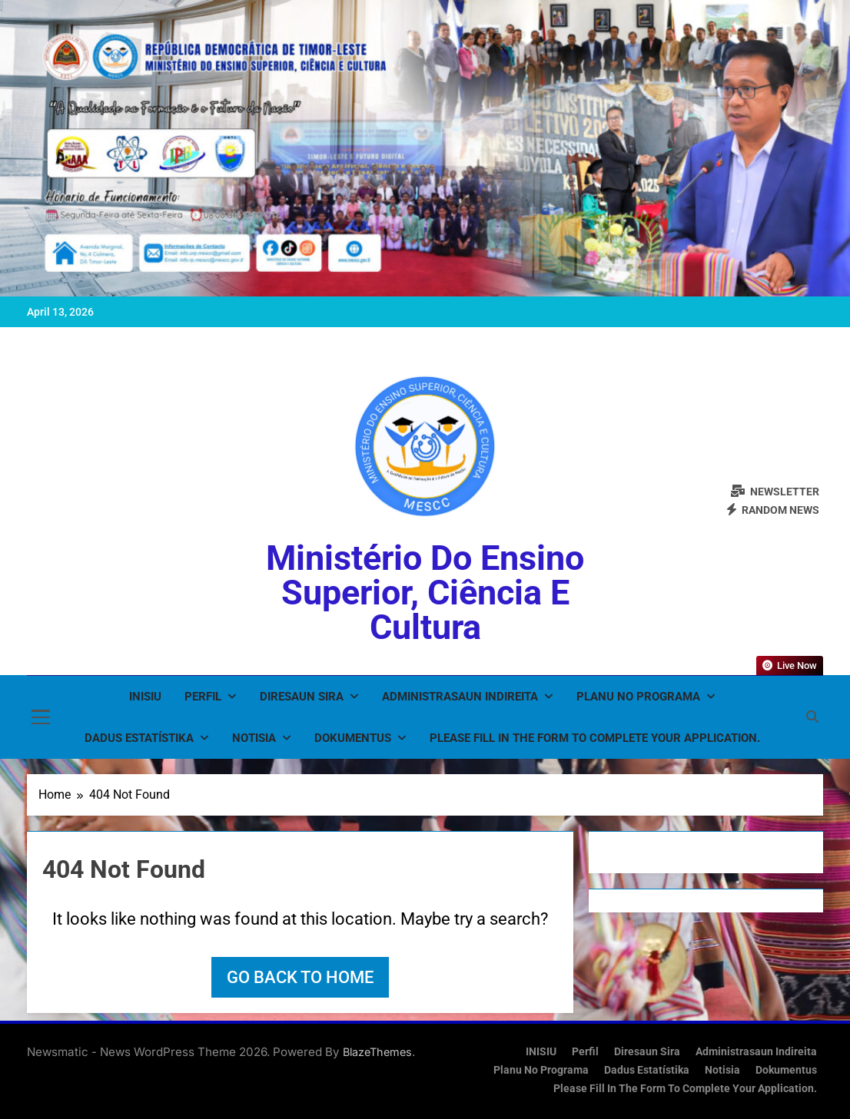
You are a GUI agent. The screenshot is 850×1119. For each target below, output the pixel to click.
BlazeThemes (377, 1051)
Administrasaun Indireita (460, 697)
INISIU (145, 697)
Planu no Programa (638, 697)
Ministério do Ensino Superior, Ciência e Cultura (425, 592)
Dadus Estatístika (139, 738)
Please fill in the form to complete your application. (595, 738)
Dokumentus (352, 738)
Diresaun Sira (302, 697)
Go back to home (300, 977)
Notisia (254, 738)
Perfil (202, 697)
